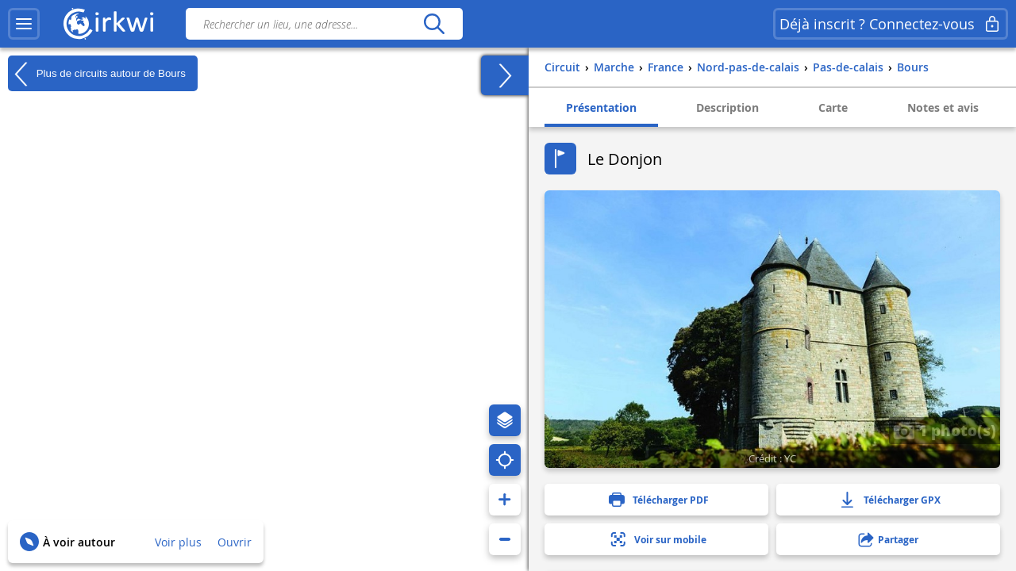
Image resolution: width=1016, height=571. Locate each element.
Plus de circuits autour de (97, 73)
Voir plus (178, 542)
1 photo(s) (944, 430)
